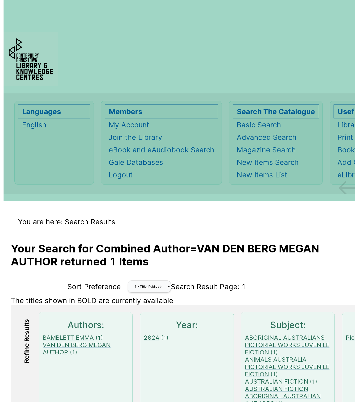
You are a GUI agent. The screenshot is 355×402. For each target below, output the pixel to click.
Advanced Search (267, 137)
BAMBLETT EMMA (68, 337)
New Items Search (268, 162)
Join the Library (135, 137)
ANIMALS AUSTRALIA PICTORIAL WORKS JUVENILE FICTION (287, 367)
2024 (151, 337)
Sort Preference (94, 286)
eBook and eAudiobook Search (161, 149)
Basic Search (259, 124)
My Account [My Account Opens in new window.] (129, 124)
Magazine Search (266, 149)
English (34, 124)
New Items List (262, 174)
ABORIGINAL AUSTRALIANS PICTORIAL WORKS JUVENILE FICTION (287, 345)
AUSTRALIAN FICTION (276, 381)
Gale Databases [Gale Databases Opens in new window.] (136, 162)
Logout (121, 174)
